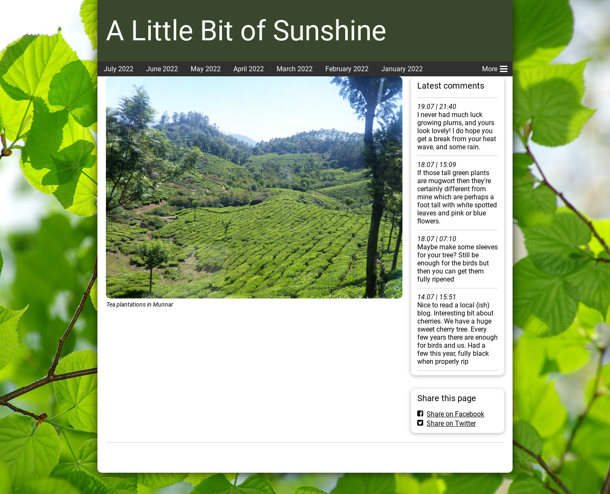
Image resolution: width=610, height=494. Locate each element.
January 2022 (402, 69)
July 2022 (118, 69)
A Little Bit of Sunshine (246, 30)
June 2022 (162, 69)
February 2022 (347, 69)
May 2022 (206, 69)
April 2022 (248, 69)
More (494, 67)
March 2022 (295, 69)
